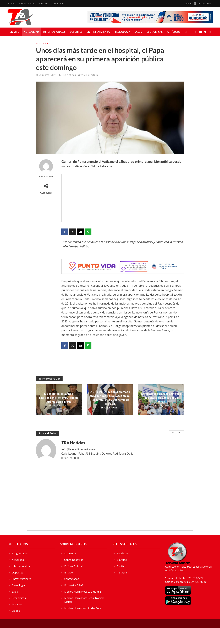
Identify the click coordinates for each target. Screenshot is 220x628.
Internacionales (54, 31)
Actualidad (31, 31)
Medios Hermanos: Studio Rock (82, 608)
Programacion (20, 553)
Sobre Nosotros (27, 3)
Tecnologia (122, 31)
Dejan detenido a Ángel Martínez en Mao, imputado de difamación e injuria (58, 397)
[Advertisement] (122, 198)
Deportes (76, 31)
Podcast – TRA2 (73, 585)
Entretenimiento (98, 31)
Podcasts (43, 3)
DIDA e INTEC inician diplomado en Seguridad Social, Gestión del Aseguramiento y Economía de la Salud (110, 397)
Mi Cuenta (70, 553)
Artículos (173, 31)
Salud (138, 31)
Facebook (122, 553)
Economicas (155, 31)
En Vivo (11, 3)
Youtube (122, 559)
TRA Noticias (68, 75)
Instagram (123, 572)
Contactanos (58, 3)
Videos (16, 610)
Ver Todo (176, 432)
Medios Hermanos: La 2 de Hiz (82, 591)
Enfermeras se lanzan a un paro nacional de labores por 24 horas (161, 397)
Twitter (121, 566)
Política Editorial (73, 566)
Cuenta (188, 3)
